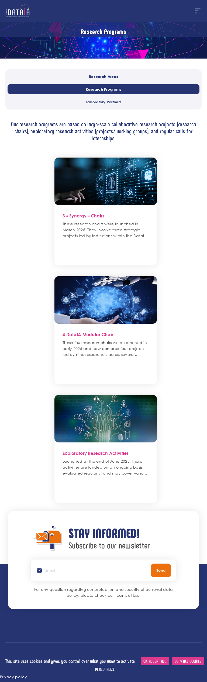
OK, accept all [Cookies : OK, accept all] (154, 661)
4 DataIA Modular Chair (88, 334)
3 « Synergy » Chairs (84, 215)
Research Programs (104, 89)
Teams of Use (127, 595)
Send (160, 570)
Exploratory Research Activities (96, 453)
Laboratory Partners (103, 102)
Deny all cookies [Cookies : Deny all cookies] (188, 661)
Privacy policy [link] (13, 676)
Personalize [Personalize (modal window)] (105, 669)
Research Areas (103, 76)
